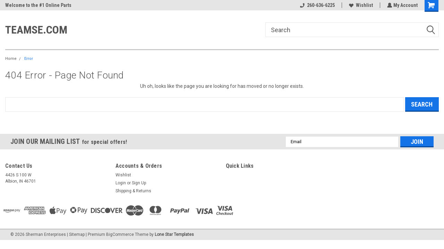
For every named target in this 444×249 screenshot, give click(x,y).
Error (28, 58)
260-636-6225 (316, 5)
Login (121, 183)
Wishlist (360, 5)
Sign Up (139, 183)
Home (11, 58)
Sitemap (77, 234)
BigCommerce (120, 234)
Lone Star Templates (174, 234)
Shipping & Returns (133, 190)
